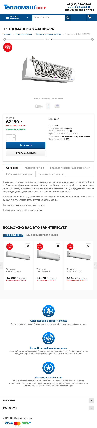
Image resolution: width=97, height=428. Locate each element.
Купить (28, 145)
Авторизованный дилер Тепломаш (48, 321)
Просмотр (27, 245)
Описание (12, 168)
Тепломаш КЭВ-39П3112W (74, 270)
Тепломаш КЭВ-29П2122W (13, 270)
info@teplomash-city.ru (79, 9)
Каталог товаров (14, 18)
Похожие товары (13, 235)
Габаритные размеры (19, 174)
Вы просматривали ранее (42, 235)
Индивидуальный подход (48, 377)
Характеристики (34, 168)
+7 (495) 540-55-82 (79, 4)
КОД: (50, 119)
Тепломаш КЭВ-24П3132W (44, 270)
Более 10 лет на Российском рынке (48, 348)
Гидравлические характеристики (70, 168)
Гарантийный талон (51, 174)
